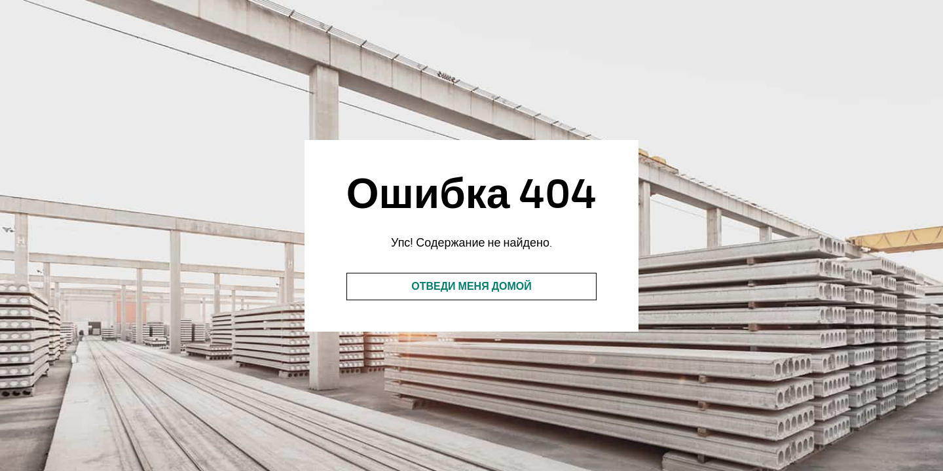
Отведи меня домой (471, 286)
